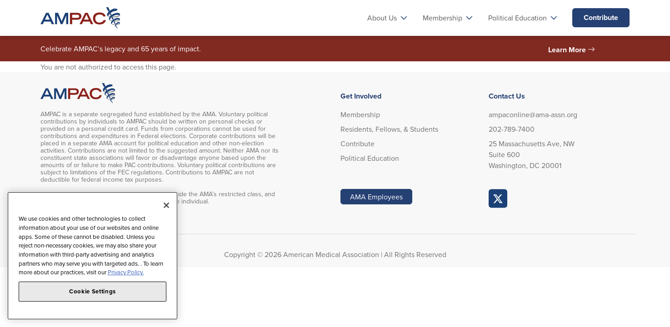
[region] (92, 256)
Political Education (369, 158)
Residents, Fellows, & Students (389, 129)
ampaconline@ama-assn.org (533, 114)
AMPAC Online (498, 198)
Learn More (567, 49)
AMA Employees (376, 197)
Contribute (601, 17)
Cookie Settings (92, 291)
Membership (360, 114)
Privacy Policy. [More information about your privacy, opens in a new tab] (126, 272)
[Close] (166, 205)
